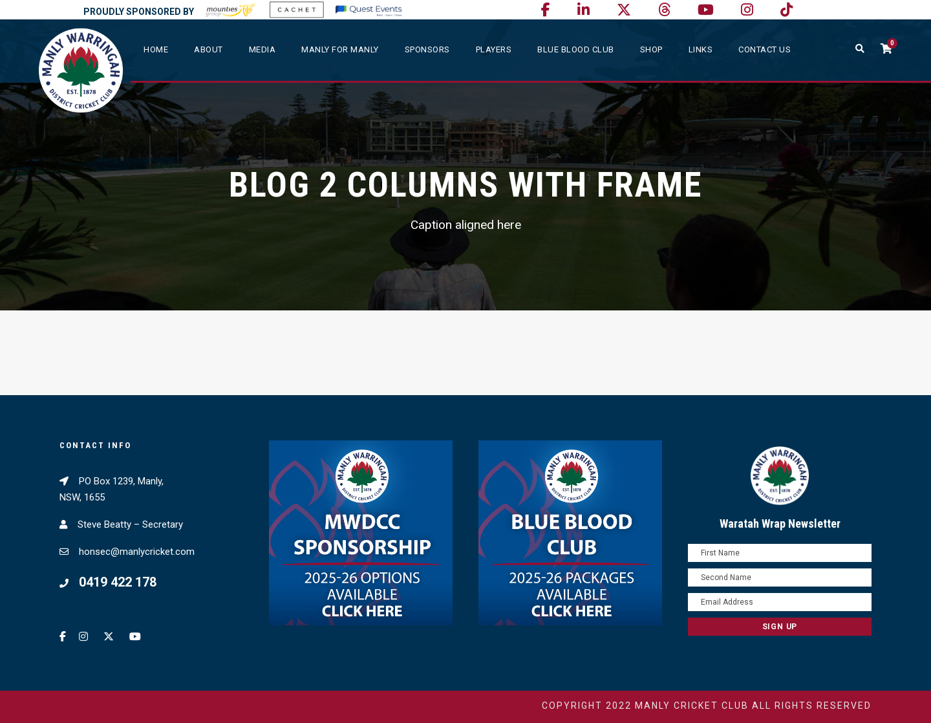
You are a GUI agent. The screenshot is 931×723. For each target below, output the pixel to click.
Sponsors (427, 49)
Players (494, 49)
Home (156, 49)
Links (701, 49)
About (208, 49)
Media (262, 49)
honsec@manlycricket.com (137, 551)
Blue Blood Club (575, 49)
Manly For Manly (340, 49)
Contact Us (764, 49)
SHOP (651, 49)
